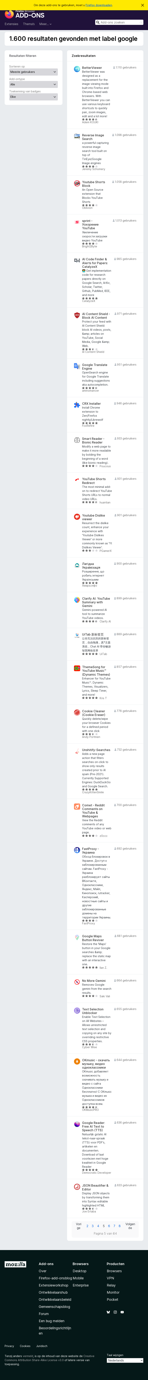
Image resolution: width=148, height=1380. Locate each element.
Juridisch (41, 1346)
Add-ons (46, 1264)
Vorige (78, 1226)
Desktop (79, 1271)
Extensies (11, 24)
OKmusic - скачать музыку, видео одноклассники (96, 1063)
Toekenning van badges (25, 91)
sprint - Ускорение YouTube (90, 224)
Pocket (112, 1299)
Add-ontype (17, 79)
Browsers (114, 1271)
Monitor (113, 1292)
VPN (110, 1278)
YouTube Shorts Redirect (94, 481)
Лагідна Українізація (91, 565)
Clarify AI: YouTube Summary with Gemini (96, 602)
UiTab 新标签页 (93, 634)
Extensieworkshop (53, 1285)
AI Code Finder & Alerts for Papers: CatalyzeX (95, 262)
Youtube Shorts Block (93, 184)
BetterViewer (92, 68)
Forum (44, 1314)
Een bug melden (51, 1321)
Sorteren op (17, 66)
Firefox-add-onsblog (55, 1278)
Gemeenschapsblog (54, 1307)
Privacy (9, 1346)
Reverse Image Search (93, 137)
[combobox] (119, 22)
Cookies (25, 1346)
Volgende (130, 1226)
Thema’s (29, 24)
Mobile (78, 1278)
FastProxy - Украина (90, 850)
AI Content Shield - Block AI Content (96, 315)
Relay (111, 1285)
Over (42, 1271)
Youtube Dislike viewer (93, 517)
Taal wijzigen (115, 1355)
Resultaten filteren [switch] (22, 56)
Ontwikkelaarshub (53, 1292)
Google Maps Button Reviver (93, 938)
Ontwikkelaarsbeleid (55, 1299)
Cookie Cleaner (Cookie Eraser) (93, 713)
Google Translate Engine (94, 366)
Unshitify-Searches (96, 750)
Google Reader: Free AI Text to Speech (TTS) (93, 1126)
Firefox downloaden (99, 5)
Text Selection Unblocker (92, 1011)
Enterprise (81, 1285)
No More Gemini (94, 981)
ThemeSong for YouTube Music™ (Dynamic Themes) (96, 670)
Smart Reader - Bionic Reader (93, 440)
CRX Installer (91, 403)
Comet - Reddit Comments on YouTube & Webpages (93, 810)
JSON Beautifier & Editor (95, 1187)
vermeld (28, 1356)
